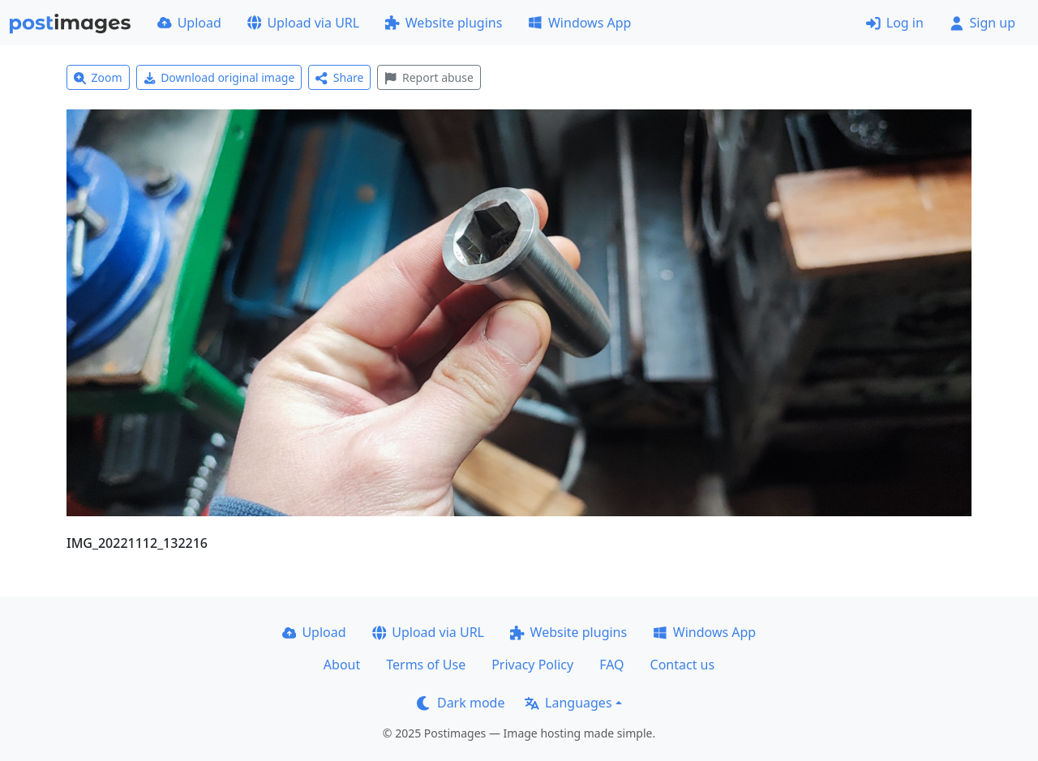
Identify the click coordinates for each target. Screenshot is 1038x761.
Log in (895, 23)
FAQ (611, 664)
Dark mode (460, 703)
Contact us (682, 664)
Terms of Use (425, 664)
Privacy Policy (532, 664)
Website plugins (443, 23)
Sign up (982, 23)
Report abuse (428, 77)
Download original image (219, 77)
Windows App (579, 23)
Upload (189, 23)
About (342, 664)
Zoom (98, 77)
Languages (568, 703)
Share (339, 77)
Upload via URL (303, 23)
